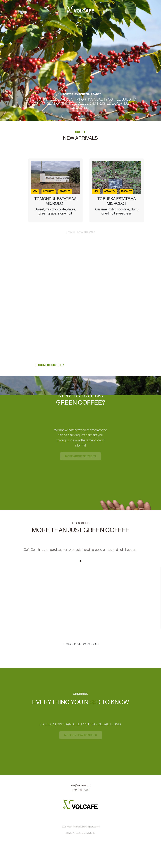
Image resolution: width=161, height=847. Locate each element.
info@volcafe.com (80, 785)
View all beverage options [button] (80, 644)
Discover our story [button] (50, 365)
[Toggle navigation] (134, 8)
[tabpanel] (80, 60)
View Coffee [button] (80, 108)
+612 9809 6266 (80, 790)
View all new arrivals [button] (80, 232)
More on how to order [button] (80, 735)
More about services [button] (80, 456)
